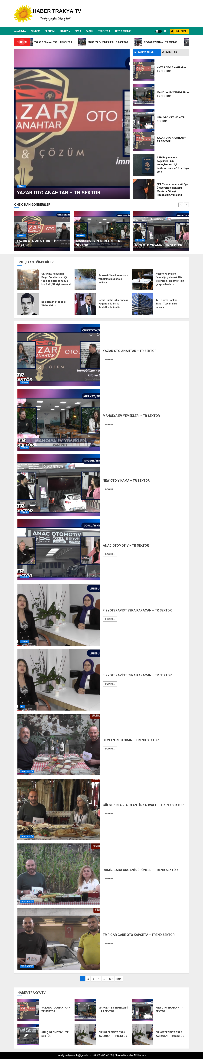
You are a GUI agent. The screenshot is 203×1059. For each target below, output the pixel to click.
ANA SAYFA (20, 31)
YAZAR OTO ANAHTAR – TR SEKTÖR (59, 193)
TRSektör (104, 31)
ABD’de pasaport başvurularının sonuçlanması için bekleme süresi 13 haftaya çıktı (173, 164)
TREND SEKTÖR (123, 31)
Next (118, 979)
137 (111, 979)
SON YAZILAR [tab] (146, 52)
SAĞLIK (89, 31)
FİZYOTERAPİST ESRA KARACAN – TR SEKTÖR (137, 610)
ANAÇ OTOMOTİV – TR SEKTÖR (126, 545)
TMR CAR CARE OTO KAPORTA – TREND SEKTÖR (139, 935)
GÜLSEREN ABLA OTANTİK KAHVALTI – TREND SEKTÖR (143, 805)
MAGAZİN (65, 31)
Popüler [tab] (171, 52)
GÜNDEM (35, 31)
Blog (22, 707)
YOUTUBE (178, 31)
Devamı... (110, 359)
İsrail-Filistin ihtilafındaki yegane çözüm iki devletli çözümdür (113, 304)
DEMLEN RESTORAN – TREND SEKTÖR (131, 740)
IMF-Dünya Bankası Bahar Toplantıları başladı (167, 304)
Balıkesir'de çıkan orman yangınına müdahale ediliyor (113, 279)
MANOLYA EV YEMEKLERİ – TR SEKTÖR (131, 416)
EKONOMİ (50, 31)
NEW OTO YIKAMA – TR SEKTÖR (158, 245)
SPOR (78, 31)
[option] (72, 124)
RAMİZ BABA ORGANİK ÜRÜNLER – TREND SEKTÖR (140, 870)
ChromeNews (122, 1055)
